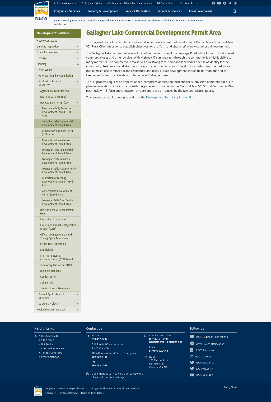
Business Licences (50, 270)
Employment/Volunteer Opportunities (129, 3)
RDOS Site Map (50, 335)
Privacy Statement (68, 392)
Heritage (42, 58)
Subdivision (46, 249)
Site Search (47, 340)
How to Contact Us (47, 40)
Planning (92, 20)
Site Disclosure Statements (55, 288)
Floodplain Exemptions (53, 219)
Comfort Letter (48, 276)
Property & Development (102, 11)
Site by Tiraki (230, 387)
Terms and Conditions (92, 392)
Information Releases (53, 348)
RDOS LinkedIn (201, 356)
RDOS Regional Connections (209, 336)
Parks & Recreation (138, 11)
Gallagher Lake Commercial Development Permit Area (57, 123)
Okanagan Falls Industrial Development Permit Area (56, 160)
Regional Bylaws (92, 3)
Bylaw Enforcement (47, 52)
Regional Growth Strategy (51, 309)
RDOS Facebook (202, 350)
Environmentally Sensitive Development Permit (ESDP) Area (57, 112)
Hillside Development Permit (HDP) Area (58, 132)
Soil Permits (47, 282)
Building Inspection (48, 46)
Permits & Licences (169, 11)
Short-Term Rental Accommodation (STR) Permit (56, 257)
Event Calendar (50, 356)
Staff (165, 339)
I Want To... (187, 3)
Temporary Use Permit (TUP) (56, 265)
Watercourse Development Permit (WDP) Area (57, 192)
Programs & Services (67, 11)
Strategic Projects (49, 303)
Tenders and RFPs (51, 352)
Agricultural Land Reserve (54, 91)
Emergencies (174, 341)
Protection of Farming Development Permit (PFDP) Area (57, 181)
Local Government (200, 11)
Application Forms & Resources (116, 20)
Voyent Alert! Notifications (208, 344)
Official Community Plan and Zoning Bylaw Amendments (56, 236)
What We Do (45, 69)
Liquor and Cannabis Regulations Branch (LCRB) (59, 226)
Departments (156, 341)
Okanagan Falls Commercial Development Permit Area (57, 151)
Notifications (165, 3)
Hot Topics (47, 344)
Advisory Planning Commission (56, 75)
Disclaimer (50, 392)
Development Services (74, 20)
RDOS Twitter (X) (202, 362)
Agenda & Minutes (65, 3)
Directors (154, 339)
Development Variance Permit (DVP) (57, 211)
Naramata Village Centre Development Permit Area (56, 142)
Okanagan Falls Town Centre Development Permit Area (57, 202)
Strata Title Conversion (53, 244)
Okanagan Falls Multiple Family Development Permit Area (59, 170)
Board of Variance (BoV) (53, 96)
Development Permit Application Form (171, 97)
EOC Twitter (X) (201, 368)
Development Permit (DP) (147, 20)
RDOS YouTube (201, 374)
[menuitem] (64, 3)
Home (57, 20)
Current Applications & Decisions (51, 296)
